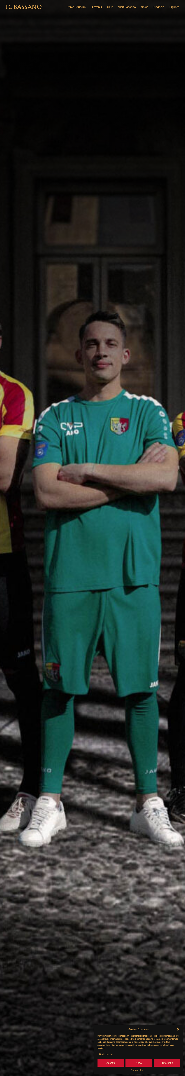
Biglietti (174, 7)
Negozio (158, 7)
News (144, 7)
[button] (178, 1029)
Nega (139, 1062)
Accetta (110, 1062)
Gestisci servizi (106, 1054)
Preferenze (167, 1062)
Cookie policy (137, 1070)
